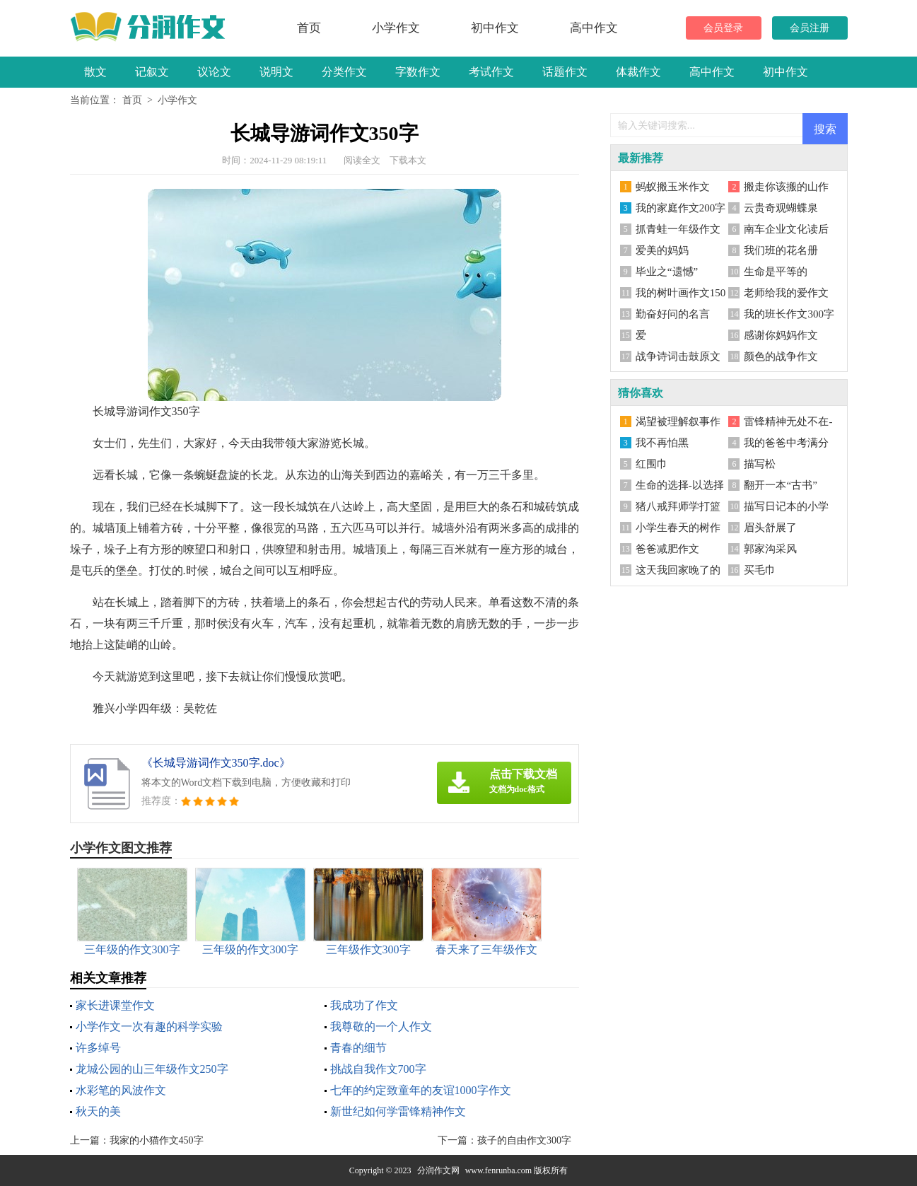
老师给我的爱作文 (786, 292)
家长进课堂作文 (115, 1005)
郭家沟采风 (770, 548)
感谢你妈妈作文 (781, 335)
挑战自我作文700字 (378, 1069)
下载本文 (408, 160)
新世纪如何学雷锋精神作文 (398, 1111)
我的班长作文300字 (789, 314)
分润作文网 (438, 1170)
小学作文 (396, 28)
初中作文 (495, 28)
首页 (309, 28)
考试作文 (491, 72)
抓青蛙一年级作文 (678, 229)
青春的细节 (358, 1048)
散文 (95, 72)
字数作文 (417, 72)
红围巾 (651, 464)
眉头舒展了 (770, 527)
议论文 (214, 72)
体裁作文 (638, 72)
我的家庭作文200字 (681, 208)
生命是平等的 (775, 271)
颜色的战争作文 (781, 356)
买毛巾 (760, 570)
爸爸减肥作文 (667, 548)
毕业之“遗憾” (667, 271)
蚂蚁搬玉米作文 (673, 186)
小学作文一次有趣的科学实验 (149, 1027)
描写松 (760, 464)
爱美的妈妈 (662, 250)
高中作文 (594, 28)
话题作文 (565, 72)
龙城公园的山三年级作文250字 (152, 1069)
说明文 (276, 72)
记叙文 (152, 72)
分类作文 (344, 72)
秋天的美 (98, 1111)
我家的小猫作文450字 (157, 1140)
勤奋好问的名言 (673, 314)
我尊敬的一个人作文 (381, 1027)
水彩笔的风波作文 (121, 1090)
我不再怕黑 (662, 442)
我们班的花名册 (781, 250)
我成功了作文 (364, 1005)
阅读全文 (362, 160)
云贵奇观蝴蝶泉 (781, 208)
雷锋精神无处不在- (788, 421)
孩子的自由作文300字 (524, 1140)
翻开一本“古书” (780, 485)
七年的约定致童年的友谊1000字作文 (420, 1090)
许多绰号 (98, 1048)
